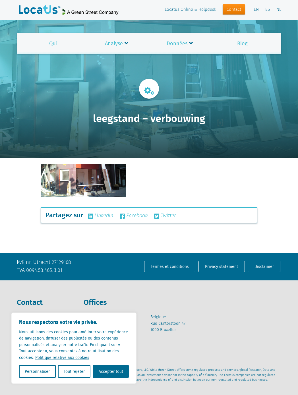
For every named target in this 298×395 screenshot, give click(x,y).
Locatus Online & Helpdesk (190, 9)
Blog (242, 43)
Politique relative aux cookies (62, 357)
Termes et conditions (170, 266)
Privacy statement (221, 266)
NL (278, 9)
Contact (234, 9)
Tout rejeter (74, 371)
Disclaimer (264, 266)
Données (177, 43)
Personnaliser (37, 371)
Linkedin (100, 215)
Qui (53, 43)
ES (267, 9)
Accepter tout (111, 371)
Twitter (165, 215)
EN (256, 9)
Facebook (134, 215)
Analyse (114, 43)
